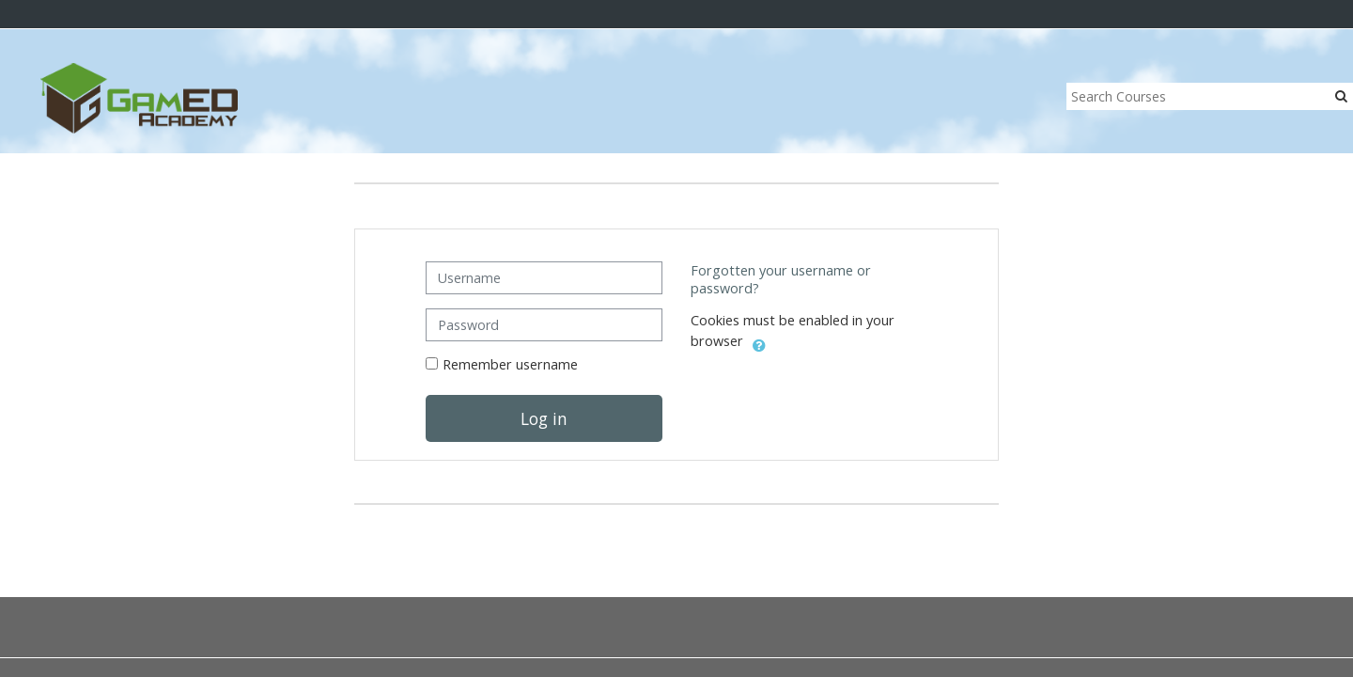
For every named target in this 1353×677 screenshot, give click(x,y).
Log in (544, 418)
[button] (759, 342)
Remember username (510, 364)
